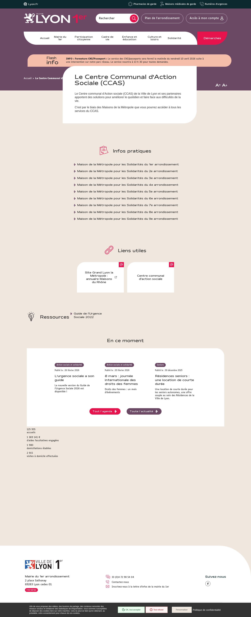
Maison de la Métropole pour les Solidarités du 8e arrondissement (127, 257)
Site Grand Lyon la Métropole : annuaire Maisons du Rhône (99, 322)
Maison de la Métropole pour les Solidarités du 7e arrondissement (127, 250)
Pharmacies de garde (145, 4)
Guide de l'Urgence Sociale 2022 (88, 360)
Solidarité (174, 38)
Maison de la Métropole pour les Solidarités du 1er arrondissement (128, 209)
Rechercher (107, 18)
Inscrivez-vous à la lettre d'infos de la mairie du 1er (140, 587)
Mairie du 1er (60, 38)
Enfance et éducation (129, 38)
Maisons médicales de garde (180, 4)
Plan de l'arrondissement (162, 18)
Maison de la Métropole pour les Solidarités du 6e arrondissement (127, 243)
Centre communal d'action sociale (150, 322)
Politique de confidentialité (207, 609)
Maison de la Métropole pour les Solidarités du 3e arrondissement (127, 223)
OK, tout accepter (131, 610)
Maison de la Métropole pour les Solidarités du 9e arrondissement (127, 263)
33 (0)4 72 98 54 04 (123, 577)
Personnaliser (182, 610)
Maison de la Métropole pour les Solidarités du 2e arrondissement (127, 216)
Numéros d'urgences (216, 4)
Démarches (212, 38)
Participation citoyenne (84, 38)
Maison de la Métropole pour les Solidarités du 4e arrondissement (127, 229)
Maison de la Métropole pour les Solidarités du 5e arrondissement (127, 236)
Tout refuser (156, 610)
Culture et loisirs (155, 38)
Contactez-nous (120, 582)
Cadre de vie (107, 38)
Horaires (31, 590)
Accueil (44, 38)
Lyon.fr (33, 4)
